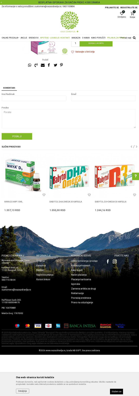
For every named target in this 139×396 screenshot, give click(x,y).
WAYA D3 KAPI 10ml (13, 243)
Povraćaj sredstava (81, 339)
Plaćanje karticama (81, 320)
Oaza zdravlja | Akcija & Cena (15, 43)
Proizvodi (35, 43)
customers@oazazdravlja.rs (16, 331)
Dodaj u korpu (96, 84)
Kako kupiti (76, 311)
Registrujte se (128, 7)
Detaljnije (22, 391)
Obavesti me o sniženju (125, 70)
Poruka (5, 149)
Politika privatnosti (80, 306)
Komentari (9, 129)
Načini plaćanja (79, 316)
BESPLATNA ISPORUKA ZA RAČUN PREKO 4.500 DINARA (69, 2)
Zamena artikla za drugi (83, 330)
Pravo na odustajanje (82, 343)
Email (73, 135)
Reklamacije (77, 334)
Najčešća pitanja (44, 316)
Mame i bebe (47, 43)
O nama (40, 302)
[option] (69, 2)
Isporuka (75, 325)
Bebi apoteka (61, 43)
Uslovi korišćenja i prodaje (84, 302)
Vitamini (73, 43)
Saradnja (41, 306)
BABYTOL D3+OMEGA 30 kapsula (110, 243)
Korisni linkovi (43, 320)
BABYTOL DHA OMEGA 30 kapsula (66, 243)
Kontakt (40, 311)
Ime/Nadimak (8, 135)
